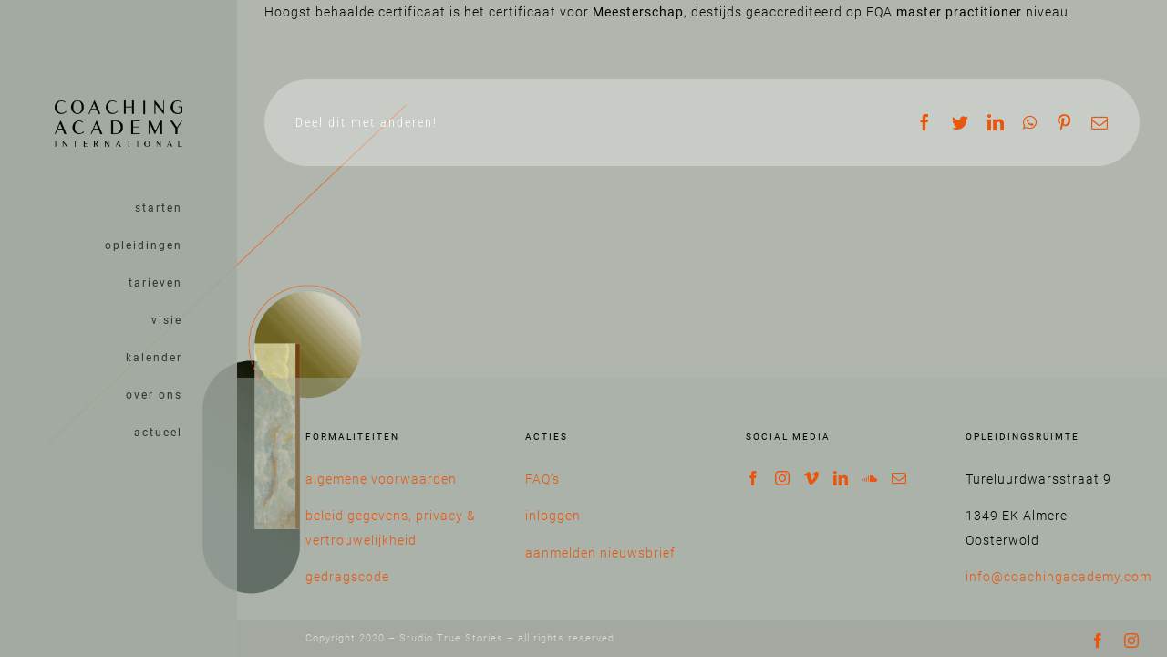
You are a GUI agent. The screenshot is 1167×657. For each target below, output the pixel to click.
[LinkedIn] (841, 478)
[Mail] (899, 478)
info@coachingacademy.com (1059, 576)
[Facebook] (753, 478)
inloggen (553, 515)
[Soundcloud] (870, 478)
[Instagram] (782, 478)
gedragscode (347, 576)
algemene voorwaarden (381, 479)
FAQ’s (542, 479)
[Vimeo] (812, 478)
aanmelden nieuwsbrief (600, 553)
